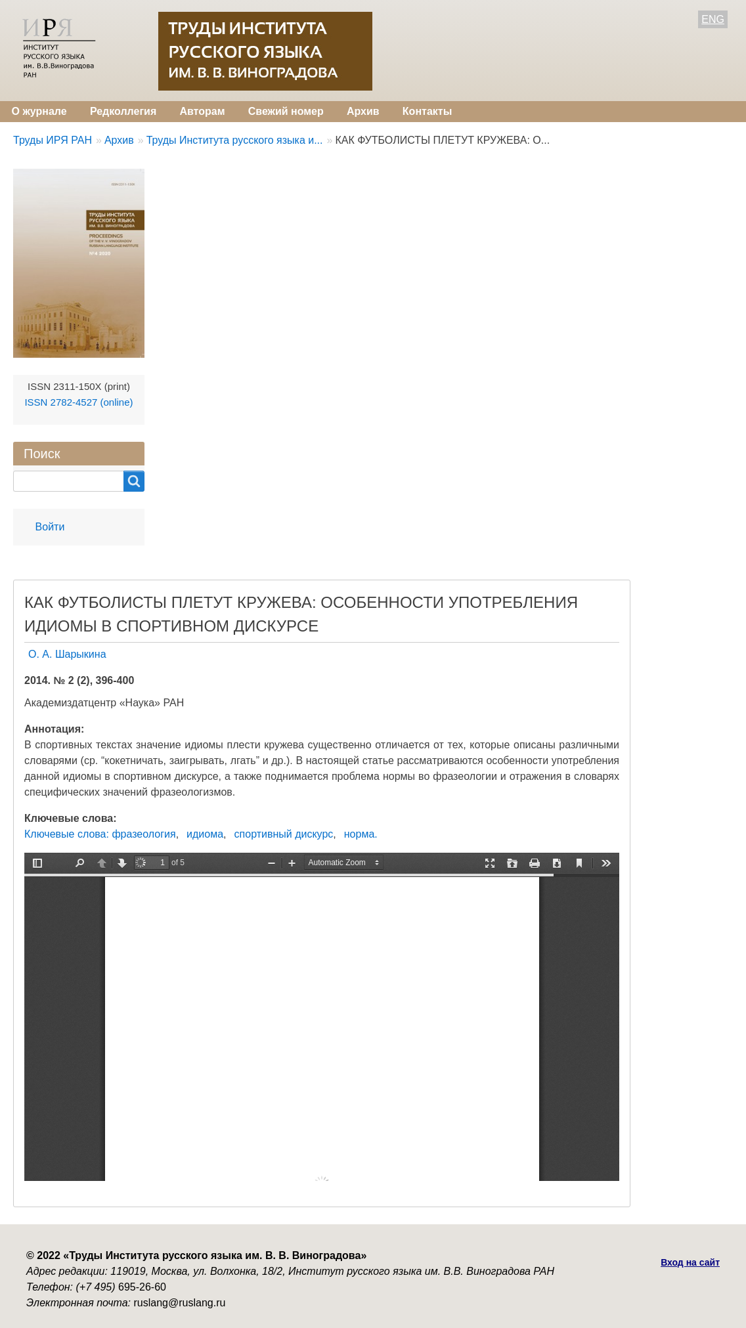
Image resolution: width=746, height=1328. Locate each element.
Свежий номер (286, 111)
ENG (712, 19)
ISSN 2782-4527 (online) (78, 402)
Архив (363, 111)
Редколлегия (123, 111)
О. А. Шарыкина (67, 654)
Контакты (427, 111)
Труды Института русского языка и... (234, 140)
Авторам (202, 111)
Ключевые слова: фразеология (100, 834)
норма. (361, 834)
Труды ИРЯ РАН (52, 140)
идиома (204, 834)
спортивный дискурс (284, 834)
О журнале (39, 111)
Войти (50, 526)
